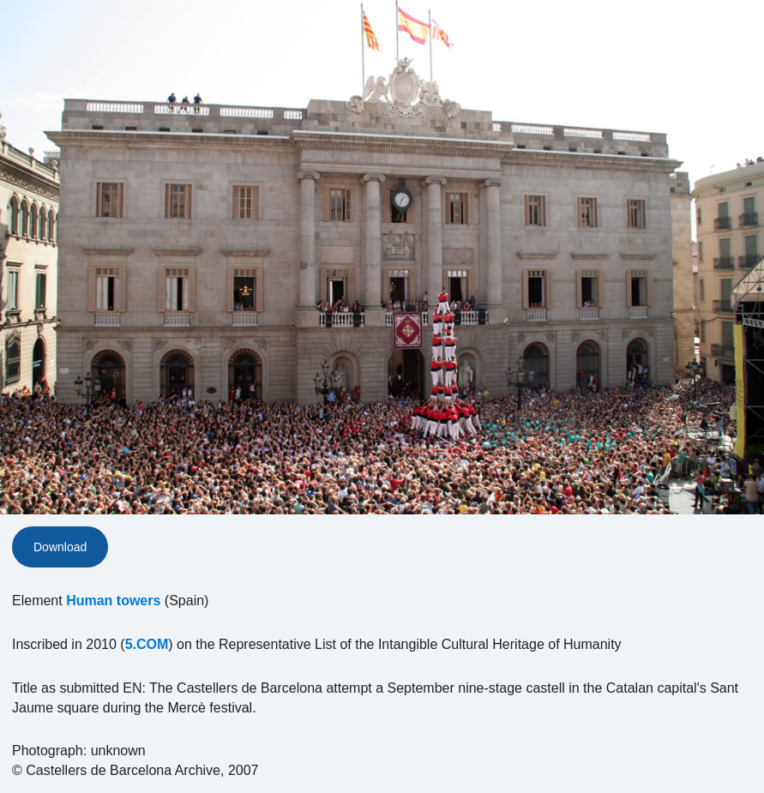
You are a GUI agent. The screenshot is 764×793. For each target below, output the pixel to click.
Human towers (113, 600)
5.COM (147, 644)
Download (60, 547)
